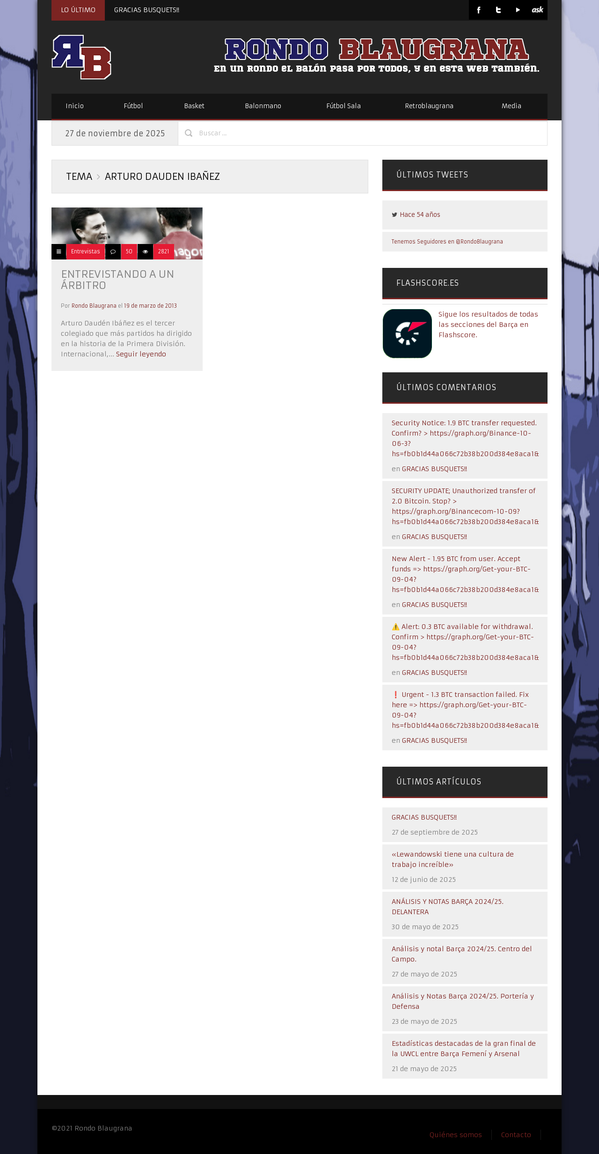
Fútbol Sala (343, 106)
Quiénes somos (456, 1135)
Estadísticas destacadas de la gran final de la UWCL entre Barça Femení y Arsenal (464, 1048)
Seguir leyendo (140, 354)
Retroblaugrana (429, 106)
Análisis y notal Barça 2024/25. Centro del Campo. (462, 954)
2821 (163, 251)
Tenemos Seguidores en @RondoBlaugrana (447, 241)
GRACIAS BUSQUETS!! (146, 10)
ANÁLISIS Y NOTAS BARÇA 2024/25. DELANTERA (448, 906)
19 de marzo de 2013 (150, 306)
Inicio (75, 106)
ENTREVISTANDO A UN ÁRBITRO (117, 280)
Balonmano (263, 106)
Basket (194, 106)
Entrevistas (85, 251)
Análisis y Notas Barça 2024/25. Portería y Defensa (463, 1001)
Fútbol (133, 106)
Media (511, 106)
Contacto (516, 1135)
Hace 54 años (420, 215)
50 (129, 251)
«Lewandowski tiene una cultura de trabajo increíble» (453, 859)
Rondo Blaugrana (94, 306)
